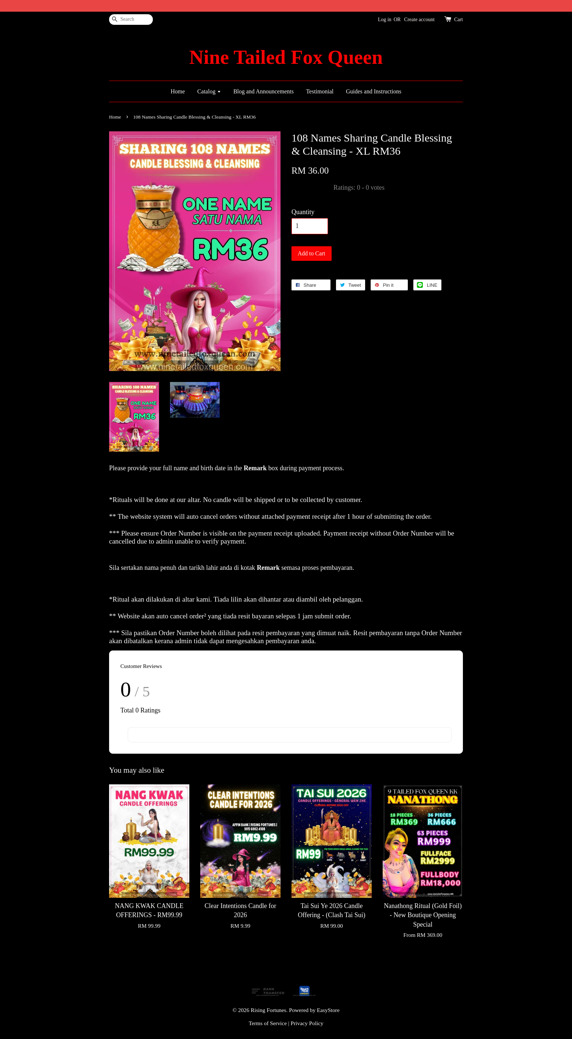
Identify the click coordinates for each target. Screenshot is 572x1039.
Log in (384, 19)
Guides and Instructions (373, 91)
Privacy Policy (307, 1023)
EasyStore (328, 1010)
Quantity (302, 212)
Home (178, 91)
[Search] (131, 19)
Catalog (209, 91)
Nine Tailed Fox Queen (286, 57)
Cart (458, 19)
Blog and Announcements (263, 91)
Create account (419, 19)
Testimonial (319, 91)
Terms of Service (268, 1023)
